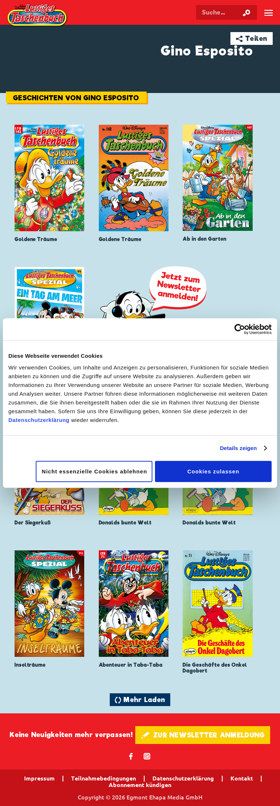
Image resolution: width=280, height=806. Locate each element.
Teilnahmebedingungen (103, 778)
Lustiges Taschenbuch (37, 16)
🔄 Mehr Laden (140, 700)
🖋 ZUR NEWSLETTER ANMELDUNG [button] (203, 735)
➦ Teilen (252, 38)
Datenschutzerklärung (39, 419)
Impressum (39, 778)
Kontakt (241, 778)
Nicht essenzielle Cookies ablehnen (94, 471)
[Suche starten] (246, 12)
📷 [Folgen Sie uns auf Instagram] (147, 756)
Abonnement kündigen (140, 785)
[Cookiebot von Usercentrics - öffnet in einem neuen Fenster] (240, 329)
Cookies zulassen (213, 471)
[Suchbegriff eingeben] (226, 12)
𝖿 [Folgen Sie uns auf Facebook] (131, 756)
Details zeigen (238, 448)
